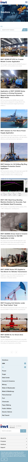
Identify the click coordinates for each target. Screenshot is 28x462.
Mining (4, 384)
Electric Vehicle (7, 412)
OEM (14, 363)
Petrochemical (6, 395)
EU (12, 20)
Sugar (4, 374)
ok (4, 459)
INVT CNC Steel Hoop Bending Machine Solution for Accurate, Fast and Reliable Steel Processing (13, 202)
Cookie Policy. (22, 456)
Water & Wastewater (8, 388)
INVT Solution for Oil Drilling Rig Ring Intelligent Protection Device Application (14, 166)
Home (2, 20)
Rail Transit (5, 415)
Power (4, 371)
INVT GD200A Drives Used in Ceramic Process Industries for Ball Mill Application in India (14, 236)
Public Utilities (6, 408)
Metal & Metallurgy (8, 391)
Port (3, 398)
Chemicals (5, 401)
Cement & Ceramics (8, 381)
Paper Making (6, 405)
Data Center (6, 377)
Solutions (8, 20)
